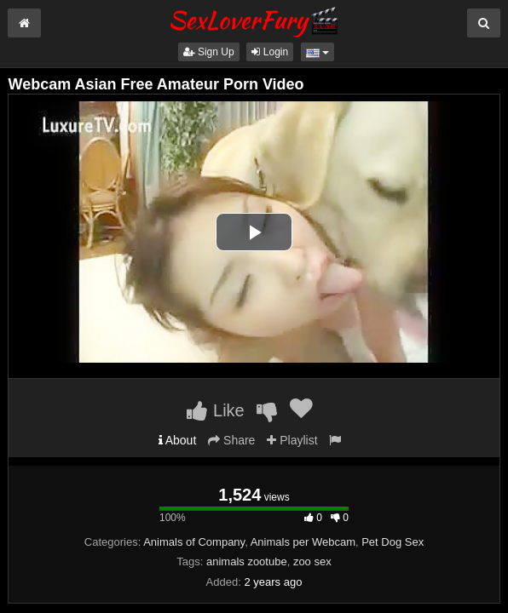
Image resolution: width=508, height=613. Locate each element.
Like (215, 410)
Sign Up (208, 52)
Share (231, 440)
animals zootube (246, 561)
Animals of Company (194, 542)
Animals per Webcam (303, 542)
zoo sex (312, 561)
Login (269, 52)
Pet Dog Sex (392, 542)
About (178, 440)
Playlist (292, 440)
